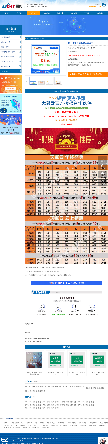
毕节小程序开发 (72, 423)
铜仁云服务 (40, 38)
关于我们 (20, 13)
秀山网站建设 (35, 427)
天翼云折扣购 (28, 423)
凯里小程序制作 (94, 423)
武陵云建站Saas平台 (17, 423)
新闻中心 (47, 13)
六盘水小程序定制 (39, 423)
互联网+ (87, 13)
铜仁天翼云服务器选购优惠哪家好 (35, 391)
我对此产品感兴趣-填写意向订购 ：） (89, 74)
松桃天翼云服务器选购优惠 (33, 408)
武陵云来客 (22, 425)
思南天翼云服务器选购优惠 (33, 405)
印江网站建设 (73, 425)
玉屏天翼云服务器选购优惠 (68, 402)
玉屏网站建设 (54, 425)
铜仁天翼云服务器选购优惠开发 (54, 386)
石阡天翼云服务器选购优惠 (86, 402)
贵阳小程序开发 (8, 425)
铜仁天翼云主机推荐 (36, 341)
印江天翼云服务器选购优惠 (50, 405)
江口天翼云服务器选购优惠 (50, 402)
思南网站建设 (83, 425)
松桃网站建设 (16, 427)
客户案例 (74, 13)
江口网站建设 (7, 427)
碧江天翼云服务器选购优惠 (33, 402)
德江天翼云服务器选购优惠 (68, 405)
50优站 (29, 425)
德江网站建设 (92, 425)
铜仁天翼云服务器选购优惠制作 (34, 386)
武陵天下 (36, 425)
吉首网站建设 (26, 427)
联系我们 (100, 13)
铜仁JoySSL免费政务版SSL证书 (39, 338)
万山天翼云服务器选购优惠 (50, 408)
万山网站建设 (44, 425)
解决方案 (60, 13)
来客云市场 (7, 423)
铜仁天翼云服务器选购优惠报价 (95, 388)
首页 (6, 13)
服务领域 (33, 13)
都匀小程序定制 (83, 423)
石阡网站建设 (63, 425)
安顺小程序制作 (51, 423)
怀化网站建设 (45, 427)
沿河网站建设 (102, 425)
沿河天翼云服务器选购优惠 (86, 405)
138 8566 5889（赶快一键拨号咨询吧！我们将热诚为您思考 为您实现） (37, 438)
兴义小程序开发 (62, 423)
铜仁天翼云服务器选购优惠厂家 (75, 386)
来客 (16, 425)
